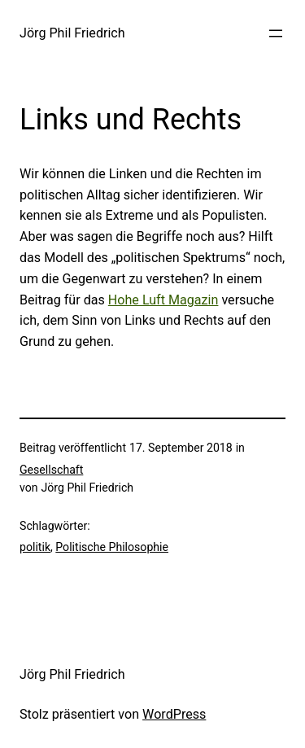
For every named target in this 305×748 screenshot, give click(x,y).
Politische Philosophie (111, 546)
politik (35, 546)
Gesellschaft (51, 469)
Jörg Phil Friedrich (72, 33)
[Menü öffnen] (275, 33)
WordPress (174, 714)
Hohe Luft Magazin (163, 300)
